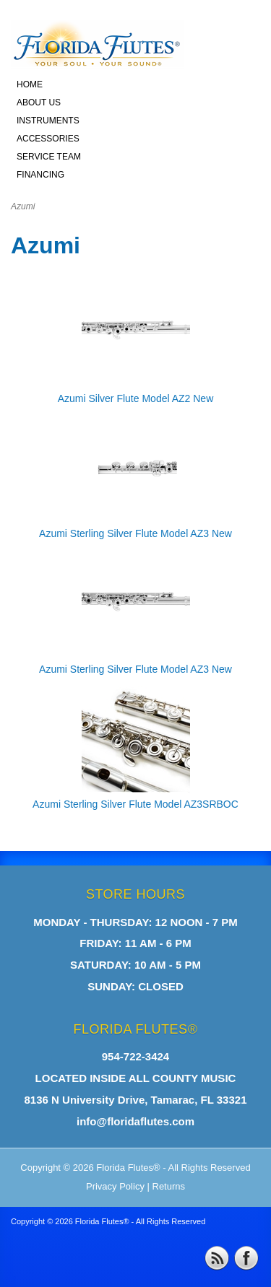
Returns (169, 1186)
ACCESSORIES (48, 139)
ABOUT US (39, 102)
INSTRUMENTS (48, 120)
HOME (30, 84)
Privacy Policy (115, 1186)
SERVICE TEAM (49, 157)
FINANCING (40, 175)
